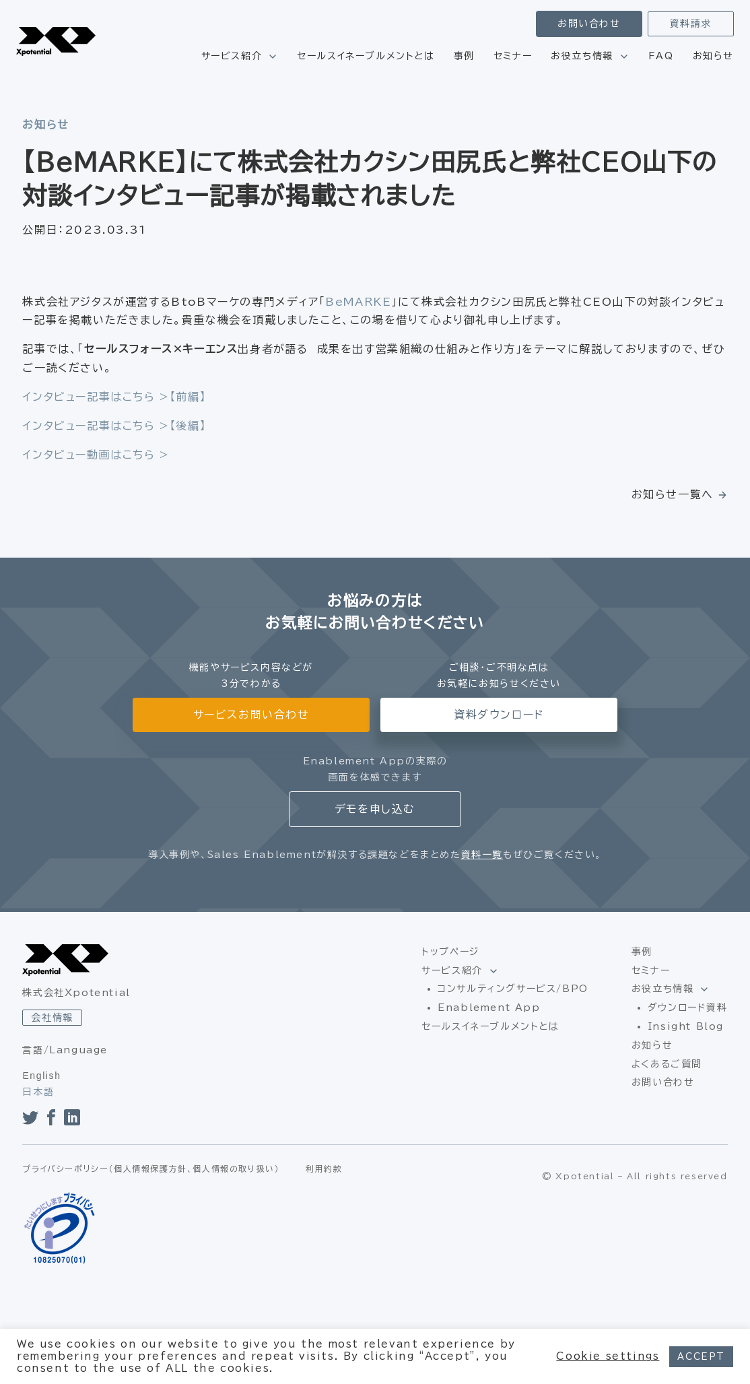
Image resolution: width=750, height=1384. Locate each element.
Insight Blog (686, 1026)
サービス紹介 (232, 56)
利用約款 (324, 1168)
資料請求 (691, 23)
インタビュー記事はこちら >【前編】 (114, 396)
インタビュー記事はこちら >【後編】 (114, 425)
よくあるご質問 (667, 1064)
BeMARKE (358, 301)
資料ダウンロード (499, 714)
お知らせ (713, 56)
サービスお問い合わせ (251, 714)
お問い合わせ (589, 23)
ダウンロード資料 (688, 1007)
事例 (464, 56)
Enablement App (489, 1007)
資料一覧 (482, 854)
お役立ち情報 (582, 56)
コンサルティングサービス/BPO (513, 988)
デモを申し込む (375, 808)
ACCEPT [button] (701, 1356)
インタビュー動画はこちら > (95, 454)
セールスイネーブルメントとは (365, 56)
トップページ (450, 951)
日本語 (38, 1091)
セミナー (512, 56)
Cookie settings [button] (607, 1356)
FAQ (661, 56)
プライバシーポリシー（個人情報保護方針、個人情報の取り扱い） (150, 1168)
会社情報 (52, 1017)
